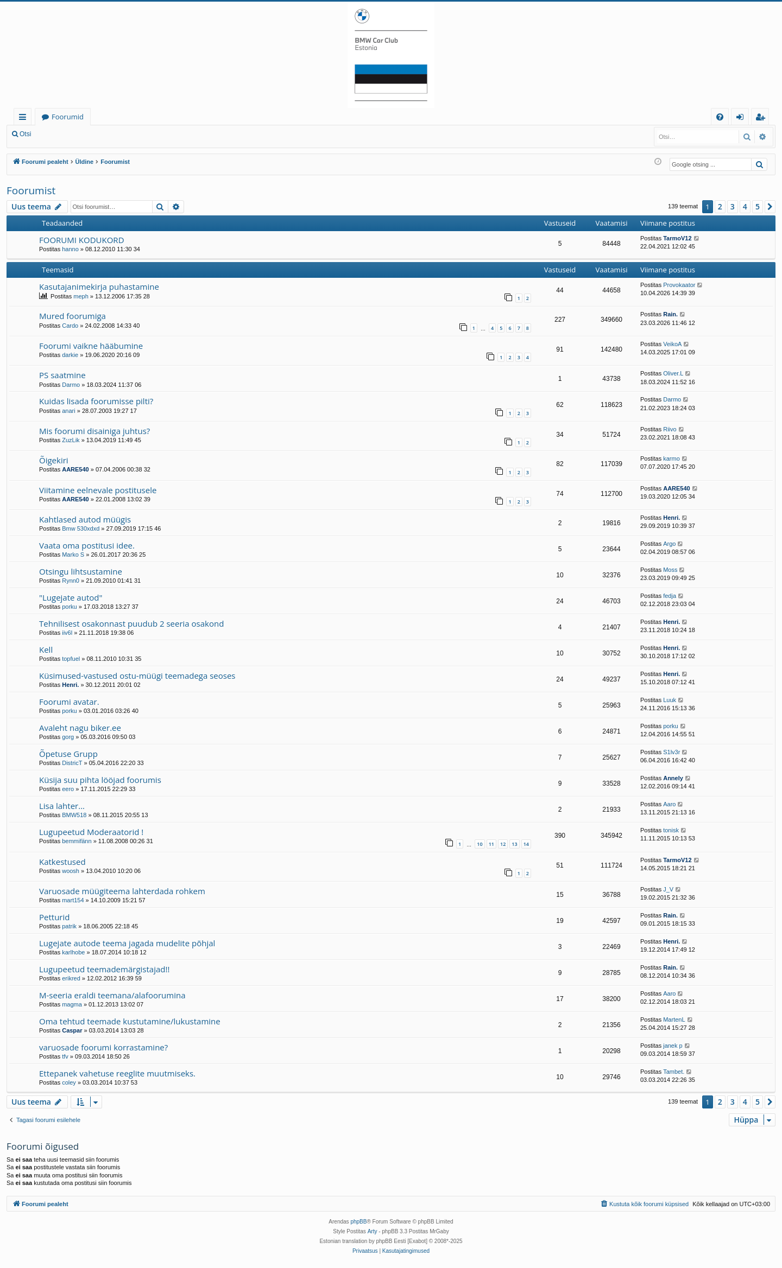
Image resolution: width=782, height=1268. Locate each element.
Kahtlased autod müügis (85, 519)
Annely (673, 778)
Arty (372, 1231)
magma (72, 1004)
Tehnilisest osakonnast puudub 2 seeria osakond (131, 623)
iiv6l (67, 632)
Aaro (669, 804)
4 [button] (745, 206)
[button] (770, 206)
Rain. (670, 314)
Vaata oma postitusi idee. (87, 545)
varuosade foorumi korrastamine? (103, 1047)
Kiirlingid (24, 118)
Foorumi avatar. (69, 701)
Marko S (73, 554)
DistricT (72, 763)
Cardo (70, 325)
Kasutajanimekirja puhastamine (99, 286)
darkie (70, 355)
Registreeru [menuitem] (762, 118)
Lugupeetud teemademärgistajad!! (104, 969)
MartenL (674, 1019)
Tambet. (673, 1071)
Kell (46, 649)
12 (503, 844)
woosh (70, 871)
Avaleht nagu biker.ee (80, 727)
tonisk (671, 830)
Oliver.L (673, 373)
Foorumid (68, 117)
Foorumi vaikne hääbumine (91, 345)
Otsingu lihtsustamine (80, 571)
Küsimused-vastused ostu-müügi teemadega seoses (137, 675)
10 (479, 844)
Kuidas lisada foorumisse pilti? (96, 401)
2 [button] (720, 206)
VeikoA (672, 344)
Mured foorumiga (72, 315)
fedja (669, 595)
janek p (672, 1045)
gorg (68, 737)
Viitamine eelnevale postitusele (97, 490)
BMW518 (74, 815)
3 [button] (732, 206)
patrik (69, 926)
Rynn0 (70, 580)
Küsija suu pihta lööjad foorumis (100, 779)
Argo (669, 543)
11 (491, 844)
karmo (671, 458)
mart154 (73, 900)
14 (526, 844)
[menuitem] (719, 117)
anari (68, 410)
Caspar (72, 1030)
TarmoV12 (677, 238)
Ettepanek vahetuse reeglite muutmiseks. (117, 1073)
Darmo (71, 384)
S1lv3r (671, 752)
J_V (668, 889)
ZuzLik (70, 440)
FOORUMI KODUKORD (81, 239)
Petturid (54, 917)
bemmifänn (76, 841)
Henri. (671, 517)
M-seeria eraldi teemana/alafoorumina (112, 995)
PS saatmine (62, 374)
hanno (70, 249)
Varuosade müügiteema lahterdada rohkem (122, 890)
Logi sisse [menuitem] (742, 118)
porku (69, 606)
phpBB (358, 1222)
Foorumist (31, 190)
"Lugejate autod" (70, 597)
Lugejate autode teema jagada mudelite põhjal (127, 943)
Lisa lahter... (62, 805)
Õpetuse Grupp (68, 753)
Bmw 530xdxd (80, 528)
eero (68, 789)
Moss (670, 569)
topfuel (71, 658)
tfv (65, 1056)
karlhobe (73, 952)
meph (81, 296)
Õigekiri (53, 460)
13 (514, 844)
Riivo (669, 429)
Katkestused (62, 861)
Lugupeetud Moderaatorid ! (91, 831)
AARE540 (75, 469)
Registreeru (108, 134)
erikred (71, 978)
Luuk (669, 700)
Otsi (25, 134)
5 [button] (757, 206)
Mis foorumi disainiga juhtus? (94, 430)
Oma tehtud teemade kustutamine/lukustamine (129, 1021)
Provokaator (679, 285)
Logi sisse (61, 134)
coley (69, 1082)
